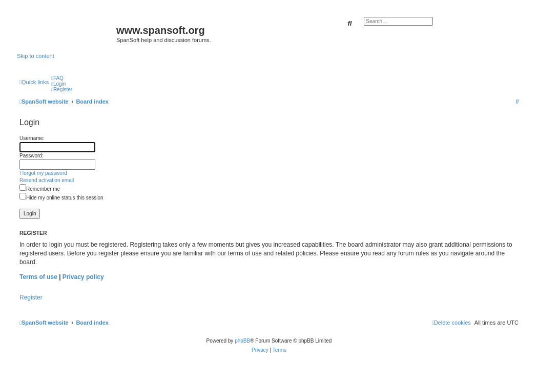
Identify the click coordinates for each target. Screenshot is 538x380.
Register (31, 297)
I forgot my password (43, 173)
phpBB (242, 341)
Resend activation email (46, 180)
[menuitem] (57, 78)
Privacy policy (83, 277)
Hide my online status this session (61, 198)
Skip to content (35, 56)
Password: (31, 155)
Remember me (39, 189)
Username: (32, 138)
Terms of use (38, 277)
